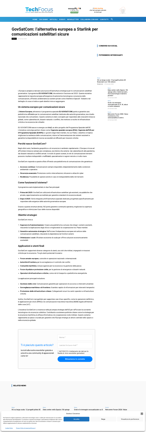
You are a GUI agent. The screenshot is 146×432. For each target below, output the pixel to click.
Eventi (109, 111)
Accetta (76, 419)
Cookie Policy (9, 428)
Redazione (100, 84)
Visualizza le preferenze (130, 419)
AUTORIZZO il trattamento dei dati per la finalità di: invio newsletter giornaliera (73, 352)
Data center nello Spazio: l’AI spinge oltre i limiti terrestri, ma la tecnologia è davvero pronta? (117, 92)
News (14, 39)
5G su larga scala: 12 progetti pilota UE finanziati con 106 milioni (111, 81)
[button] (142, 414)
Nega (103, 419)
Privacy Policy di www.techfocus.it (25, 428)
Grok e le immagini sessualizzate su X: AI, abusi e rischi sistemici (118, 104)
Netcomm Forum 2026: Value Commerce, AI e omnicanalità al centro (118, 115)
